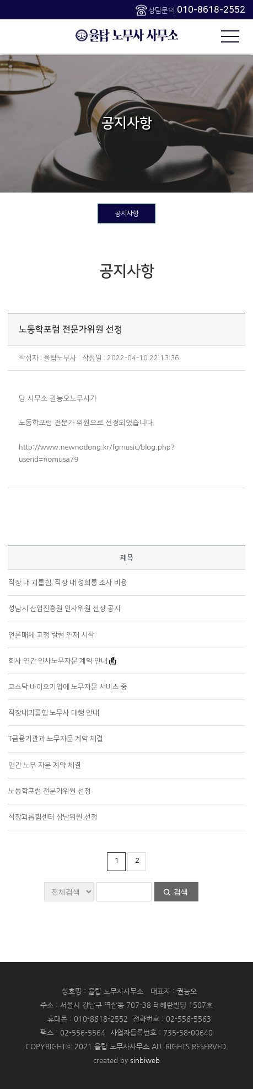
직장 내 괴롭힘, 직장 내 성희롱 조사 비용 (67, 582)
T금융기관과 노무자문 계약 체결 (55, 739)
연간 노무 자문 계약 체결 (44, 765)
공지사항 (127, 213)
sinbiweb (145, 1060)
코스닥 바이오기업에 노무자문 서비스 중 (67, 687)
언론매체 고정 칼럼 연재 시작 (51, 635)
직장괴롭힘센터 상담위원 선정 (53, 817)
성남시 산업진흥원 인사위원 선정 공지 (64, 608)
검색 (181, 892)
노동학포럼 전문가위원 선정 (49, 791)
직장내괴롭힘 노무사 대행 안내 (53, 713)
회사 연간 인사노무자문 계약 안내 (57, 661)
